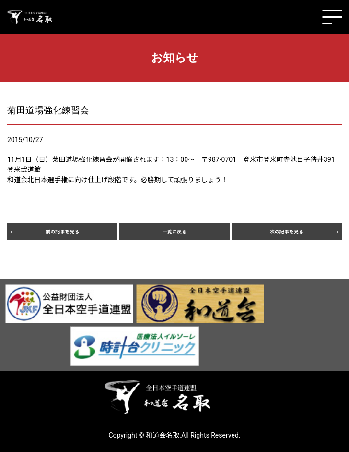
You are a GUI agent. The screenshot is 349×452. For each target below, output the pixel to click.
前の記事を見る (62, 231)
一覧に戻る (174, 231)
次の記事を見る (286, 231)
